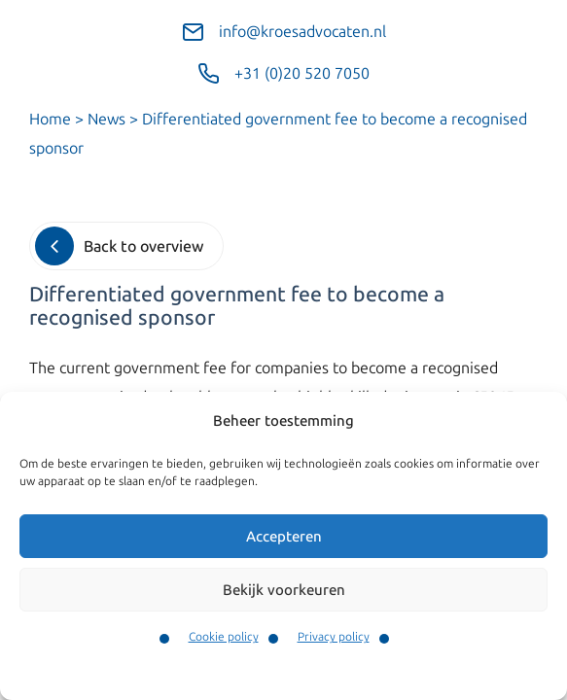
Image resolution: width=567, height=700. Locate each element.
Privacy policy (334, 637)
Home (50, 119)
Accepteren (284, 536)
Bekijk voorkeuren (284, 590)
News (106, 119)
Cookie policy (224, 637)
